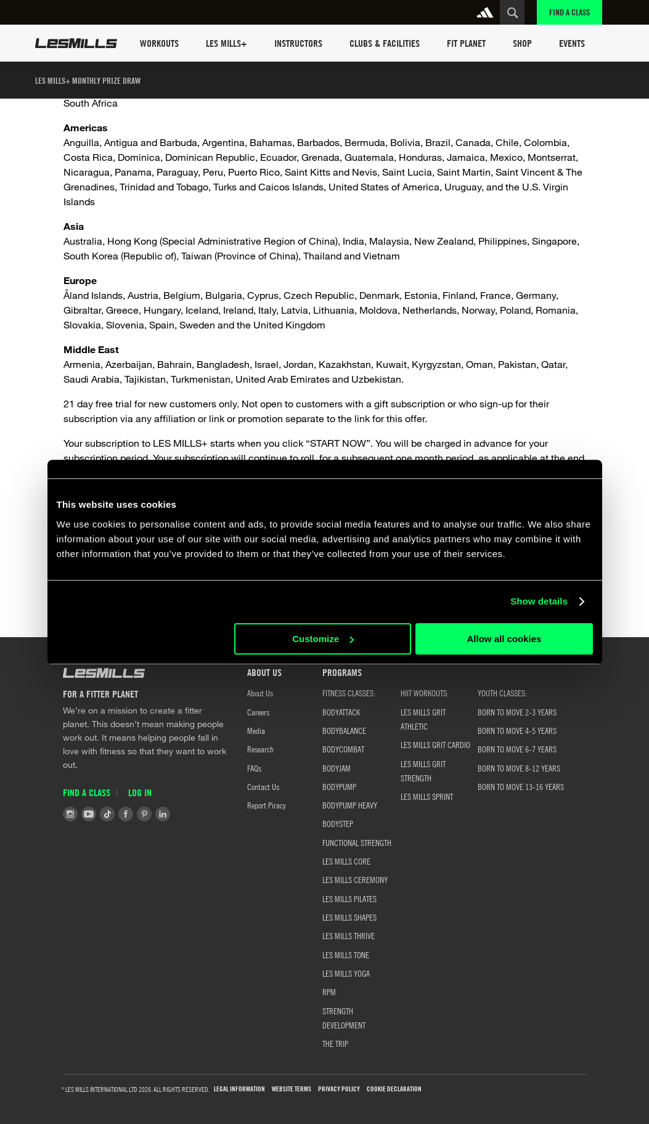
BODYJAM (336, 767)
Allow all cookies (504, 638)
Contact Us (263, 786)
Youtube (88, 814)
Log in (140, 792)
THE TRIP (335, 1043)
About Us (260, 692)
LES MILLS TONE (345, 954)
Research (260, 748)
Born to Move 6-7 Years (517, 748)
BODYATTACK (341, 711)
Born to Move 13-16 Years (521, 786)
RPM (329, 991)
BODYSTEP (337, 823)
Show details (539, 601)
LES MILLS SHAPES (349, 916)
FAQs (254, 767)
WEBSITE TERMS (291, 1089)
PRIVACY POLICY (339, 1089)
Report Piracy (266, 804)
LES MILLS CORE (346, 860)
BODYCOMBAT (343, 748)
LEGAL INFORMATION (239, 1089)
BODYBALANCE (344, 730)
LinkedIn (162, 814)
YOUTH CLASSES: (502, 692)
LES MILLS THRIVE (348, 935)
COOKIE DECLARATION (394, 1089)
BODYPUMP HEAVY (349, 804)
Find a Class (569, 12)
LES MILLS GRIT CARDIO (435, 744)
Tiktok (107, 814)
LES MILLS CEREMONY (355, 879)
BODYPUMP (339, 786)
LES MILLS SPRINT (427, 796)
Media (256, 730)
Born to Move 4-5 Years (517, 730)
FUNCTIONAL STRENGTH (356, 842)
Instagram (70, 814)
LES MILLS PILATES (349, 898)
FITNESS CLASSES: (348, 692)
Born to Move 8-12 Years (519, 767)
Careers (258, 711)
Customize (323, 638)
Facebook (125, 814)
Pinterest (144, 814)
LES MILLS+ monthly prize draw (88, 80)
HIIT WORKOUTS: (425, 692)
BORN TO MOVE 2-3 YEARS (517, 711)
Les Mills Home (76, 43)
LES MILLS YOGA (346, 973)
